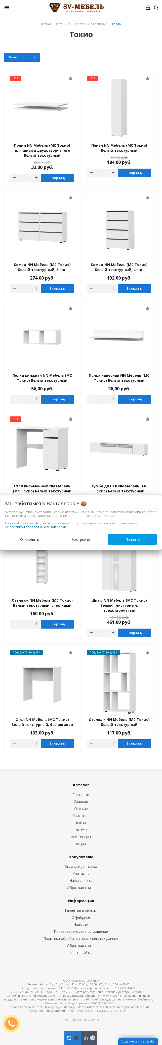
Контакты (80, 873)
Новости (80, 924)
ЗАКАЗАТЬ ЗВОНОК (13, 1023)
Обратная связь (81, 887)
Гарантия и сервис (81, 910)
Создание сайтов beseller (138, 1041)
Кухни (81, 822)
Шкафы (80, 829)
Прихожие (81, 815)
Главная (45, 24)
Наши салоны (80, 880)
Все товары (81, 836)
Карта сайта (80, 952)
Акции (81, 843)
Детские (81, 808)
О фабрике (80, 917)
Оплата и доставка (80, 866)
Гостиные (80, 794)
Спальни (81, 801)
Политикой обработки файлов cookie (37, 526)
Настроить (81, 539)
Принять (132, 539)
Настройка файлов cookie (81, 1019)
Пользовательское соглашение (81, 931)
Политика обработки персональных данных (80, 938)
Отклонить (29, 539)
